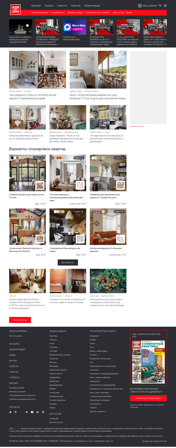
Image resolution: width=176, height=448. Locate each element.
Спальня (68, 297)
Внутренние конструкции (100, 360)
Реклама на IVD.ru (137, 126)
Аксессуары (55, 394)
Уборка (52, 409)
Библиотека (54, 382)
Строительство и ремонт (97, 12)
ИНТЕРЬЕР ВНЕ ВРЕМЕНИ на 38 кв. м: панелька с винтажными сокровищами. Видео (101, 41)
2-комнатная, (115, 255)
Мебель (53, 390)
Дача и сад (118, 12)
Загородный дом (91, 92)
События (75, 5)
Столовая (53, 348)
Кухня (107, 133)
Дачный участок (107, 297)
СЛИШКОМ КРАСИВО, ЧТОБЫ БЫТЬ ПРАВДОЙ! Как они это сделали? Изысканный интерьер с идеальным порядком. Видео (47, 43)
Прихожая (54, 360)
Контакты (14, 408)
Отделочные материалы (100, 401)
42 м (83, 255)
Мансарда (54, 367)
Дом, (37, 204)
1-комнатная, (75, 204)
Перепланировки (39, 12)
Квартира (28, 133)
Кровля (93, 341)
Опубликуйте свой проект (148, 399)
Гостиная (28, 92)
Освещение (94, 382)
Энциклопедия (92, 5)
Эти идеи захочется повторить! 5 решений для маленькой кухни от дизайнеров (106, 139)
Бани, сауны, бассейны (99, 394)
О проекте (14, 379)
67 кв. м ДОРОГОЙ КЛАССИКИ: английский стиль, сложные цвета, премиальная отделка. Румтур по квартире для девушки (128, 43)
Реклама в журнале (17, 393)
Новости (61, 5)
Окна (92, 348)
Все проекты (67, 263)
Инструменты (95, 405)
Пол (91, 363)
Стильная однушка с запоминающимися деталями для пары (68, 198)
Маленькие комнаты (58, 371)
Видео (129, 12)
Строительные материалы (101, 397)
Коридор (53, 405)
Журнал (48, 5)
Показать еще (20, 321)
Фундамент (94, 337)
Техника (93, 409)
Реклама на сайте (16, 389)
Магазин (36, 5)
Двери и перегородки (99, 352)
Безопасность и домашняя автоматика (106, 390)
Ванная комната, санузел (60, 356)
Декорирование (56, 386)
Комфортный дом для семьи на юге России (27, 197)
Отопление (94, 371)
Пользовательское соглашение (22, 397)
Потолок (93, 356)
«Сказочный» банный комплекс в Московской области (27, 250)
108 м (123, 204)
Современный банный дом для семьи (68, 250)
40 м (83, 204)
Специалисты (58, 12)
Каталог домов (15, 337)
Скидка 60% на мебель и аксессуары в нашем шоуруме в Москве (20, 39)
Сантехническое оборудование (103, 386)
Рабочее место (56, 375)
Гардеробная (55, 379)
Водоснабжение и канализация (103, 367)
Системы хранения (57, 401)
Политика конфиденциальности (22, 400)
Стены (92, 345)
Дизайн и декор (75, 12)
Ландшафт (54, 420)
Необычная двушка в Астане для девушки (108, 250)
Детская (53, 363)
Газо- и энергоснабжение (100, 379)
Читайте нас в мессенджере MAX (71, 38)
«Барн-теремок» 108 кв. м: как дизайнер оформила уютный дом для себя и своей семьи (66, 139)
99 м (43, 255)
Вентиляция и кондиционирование (104, 375)
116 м (43, 204)
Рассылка (14, 345)
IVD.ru (16, 430)
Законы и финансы (98, 413)
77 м (123, 255)
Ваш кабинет (148, 6)
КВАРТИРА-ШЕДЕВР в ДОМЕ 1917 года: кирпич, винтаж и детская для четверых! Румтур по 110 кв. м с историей (155, 42)
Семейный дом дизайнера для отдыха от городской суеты (108, 197)
